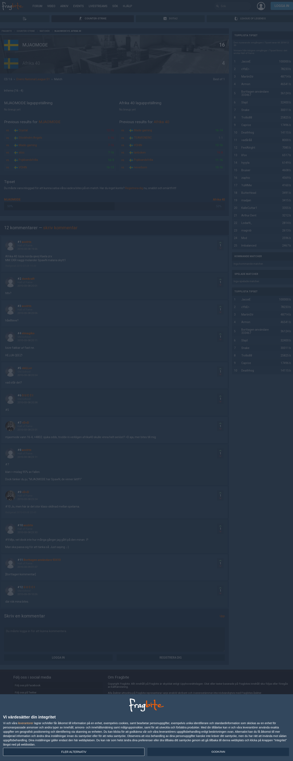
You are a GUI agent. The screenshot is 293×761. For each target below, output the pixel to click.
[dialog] (146, 727)
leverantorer (25, 723)
